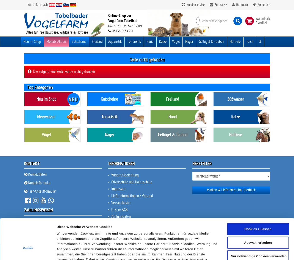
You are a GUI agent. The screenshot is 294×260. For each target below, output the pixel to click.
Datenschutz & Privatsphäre (151, 218)
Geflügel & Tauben (211, 42)
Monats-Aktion (56, 42)
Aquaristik (115, 42)
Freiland (97, 42)
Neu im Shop (32, 42)
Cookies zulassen (258, 182)
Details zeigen (229, 236)
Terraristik (134, 42)
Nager (189, 42)
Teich (249, 42)
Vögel (176, 42)
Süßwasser (235, 99)
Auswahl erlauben (258, 196)
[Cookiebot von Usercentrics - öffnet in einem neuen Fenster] (28, 236)
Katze (163, 42)
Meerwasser (46, 116)
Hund (150, 42)
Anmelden (264, 5)
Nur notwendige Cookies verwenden (258, 210)
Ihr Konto (242, 5)
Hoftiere (235, 42)
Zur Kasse (221, 5)
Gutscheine (79, 42)
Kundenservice (195, 5)
